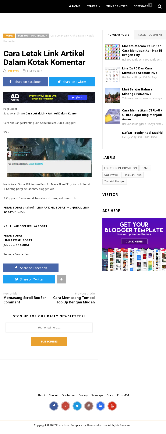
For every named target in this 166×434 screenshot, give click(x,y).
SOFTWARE (111, 175)
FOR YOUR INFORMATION (32, 35)
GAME (145, 168)
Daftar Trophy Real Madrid (142, 133)
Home (74, 6)
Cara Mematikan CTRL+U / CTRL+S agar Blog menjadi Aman (142, 114)
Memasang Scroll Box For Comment (24, 300)
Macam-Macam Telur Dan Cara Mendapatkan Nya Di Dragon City (142, 50)
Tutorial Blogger (114, 181)
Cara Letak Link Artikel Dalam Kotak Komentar (44, 58)
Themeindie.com (96, 425)
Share (25, 81)
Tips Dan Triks (132, 175)
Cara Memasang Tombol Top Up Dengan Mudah (74, 300)
